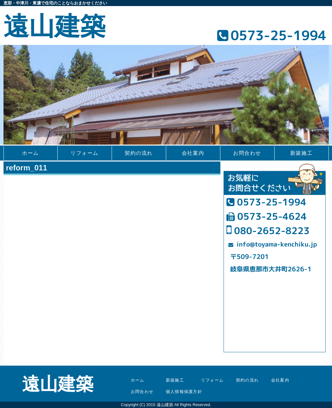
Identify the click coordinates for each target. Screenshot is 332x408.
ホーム (30, 153)
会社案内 (193, 153)
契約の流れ (139, 153)
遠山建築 (55, 26)
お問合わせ (247, 153)
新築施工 (301, 153)
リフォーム (84, 153)
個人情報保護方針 (184, 391)
